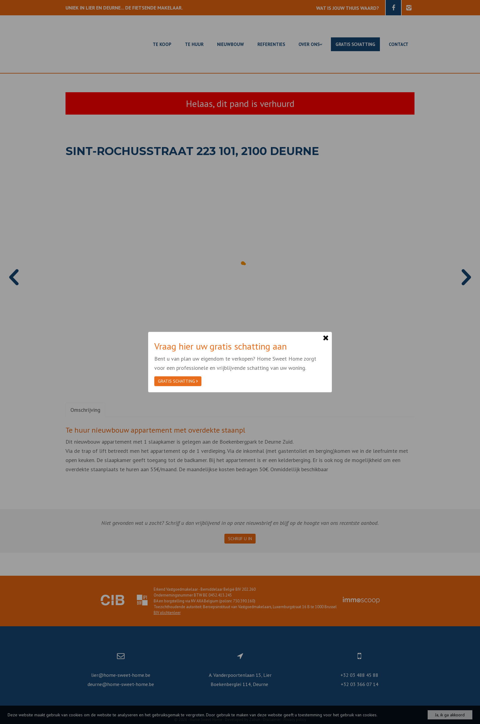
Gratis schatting (178, 381)
